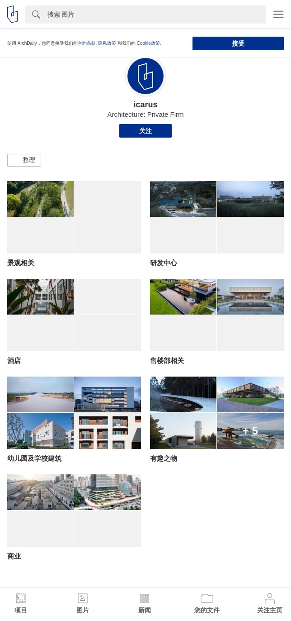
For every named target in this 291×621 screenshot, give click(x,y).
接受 (238, 43)
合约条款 (87, 43)
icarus (145, 104)
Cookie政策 (148, 43)
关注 (145, 130)
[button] (24, 160)
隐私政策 (107, 43)
